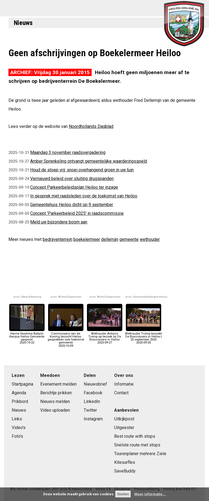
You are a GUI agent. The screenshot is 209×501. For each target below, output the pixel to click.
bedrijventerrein (57, 239)
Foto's (17, 436)
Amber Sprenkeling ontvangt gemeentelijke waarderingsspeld (88, 161)
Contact (121, 392)
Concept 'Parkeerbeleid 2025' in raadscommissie (77, 213)
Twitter (90, 410)
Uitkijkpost (124, 418)
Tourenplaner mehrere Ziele (140, 453)
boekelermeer (86, 239)
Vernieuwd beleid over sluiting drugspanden (72, 178)
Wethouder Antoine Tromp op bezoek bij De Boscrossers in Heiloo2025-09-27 (104, 337)
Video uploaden (55, 410)
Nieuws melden (55, 401)
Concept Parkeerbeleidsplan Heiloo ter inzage (74, 187)
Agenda (19, 392)
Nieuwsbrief (95, 384)
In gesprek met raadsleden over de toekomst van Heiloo (83, 195)
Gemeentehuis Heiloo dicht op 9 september (71, 204)
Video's (19, 427)
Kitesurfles (124, 462)
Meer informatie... (150, 494)
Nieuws (23, 23)
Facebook (93, 392)
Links (17, 418)
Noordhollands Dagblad (91, 126)
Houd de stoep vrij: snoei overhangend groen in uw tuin (82, 169)
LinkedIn (92, 401)
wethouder (150, 239)
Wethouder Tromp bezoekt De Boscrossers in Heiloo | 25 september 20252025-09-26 (143, 337)
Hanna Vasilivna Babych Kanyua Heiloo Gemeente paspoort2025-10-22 (27, 337)
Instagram (93, 418)
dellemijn (109, 239)
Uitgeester (124, 427)
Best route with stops (134, 436)
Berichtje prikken (56, 392)
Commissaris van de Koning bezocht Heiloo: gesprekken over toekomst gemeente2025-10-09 (66, 338)
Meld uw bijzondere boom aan (58, 222)
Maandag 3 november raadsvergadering (67, 152)
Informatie (124, 384)
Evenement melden (58, 384)
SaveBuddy (125, 471)
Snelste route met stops (137, 445)
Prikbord (20, 401)
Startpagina (22, 384)
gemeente (129, 239)
